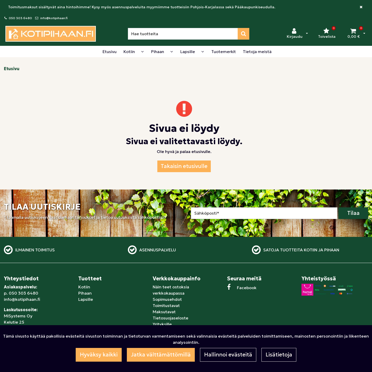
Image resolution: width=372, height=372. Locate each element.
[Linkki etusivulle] (50, 34)
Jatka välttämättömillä (161, 354)
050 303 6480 (20, 18)
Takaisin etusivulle (184, 166)
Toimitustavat (166, 305)
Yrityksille (162, 324)
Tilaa (353, 213)
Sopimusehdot (167, 299)
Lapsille (85, 299)
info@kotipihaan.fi (54, 18)
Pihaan (85, 293)
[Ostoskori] (353, 33)
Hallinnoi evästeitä (228, 354)
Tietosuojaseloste (170, 317)
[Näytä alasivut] (142, 51)
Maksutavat (164, 311)
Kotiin (84, 286)
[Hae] (183, 34)
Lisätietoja (279, 354)
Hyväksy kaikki (99, 354)
